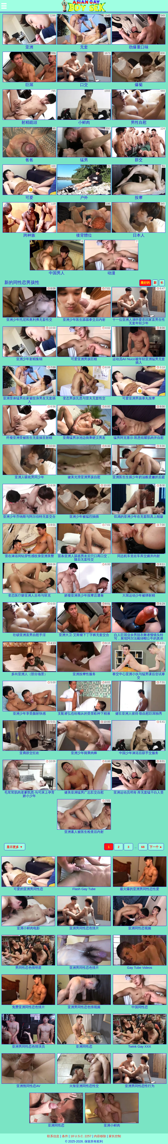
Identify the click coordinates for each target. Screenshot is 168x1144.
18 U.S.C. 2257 (80, 1136)
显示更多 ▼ (15, 847)
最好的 (145, 282)
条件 (65, 1136)
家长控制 (115, 1136)
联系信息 (53, 1136)
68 (143, 847)
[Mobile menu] (3, 5)
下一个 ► (156, 847)
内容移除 (100, 1136)
